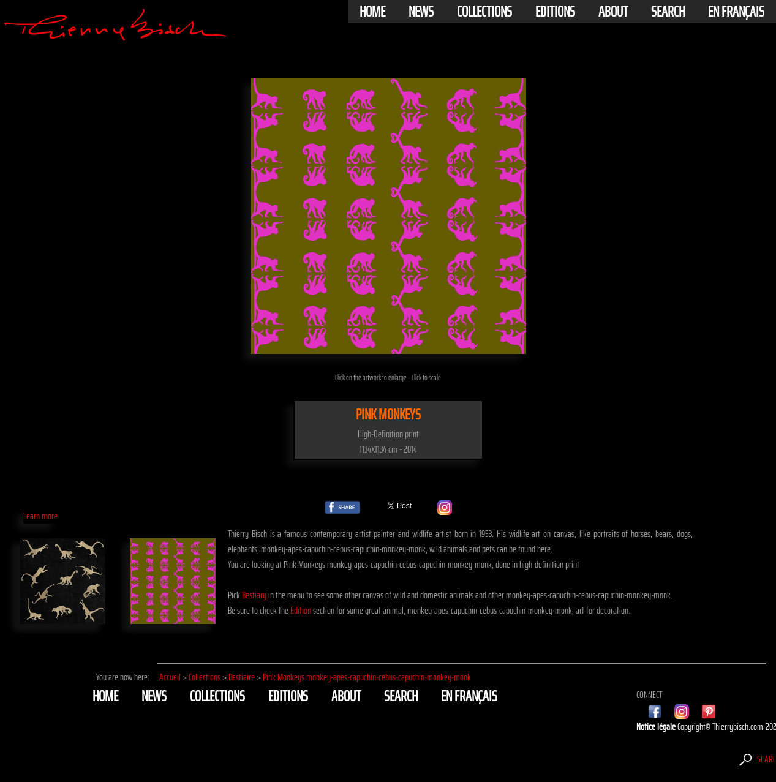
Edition (300, 610)
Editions (555, 11)
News (421, 11)
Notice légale (656, 726)
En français (736, 11)
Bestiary (254, 595)
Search (668, 11)
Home (372, 11)
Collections (484, 11)
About (613, 11)
